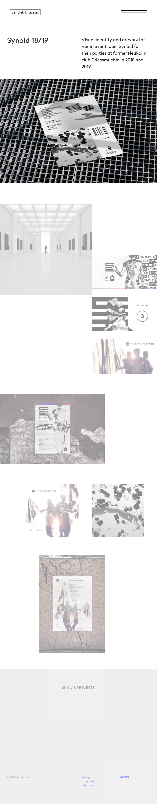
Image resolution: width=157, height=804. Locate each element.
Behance (87, 785)
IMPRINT (125, 777)
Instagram (88, 777)
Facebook (88, 781)
